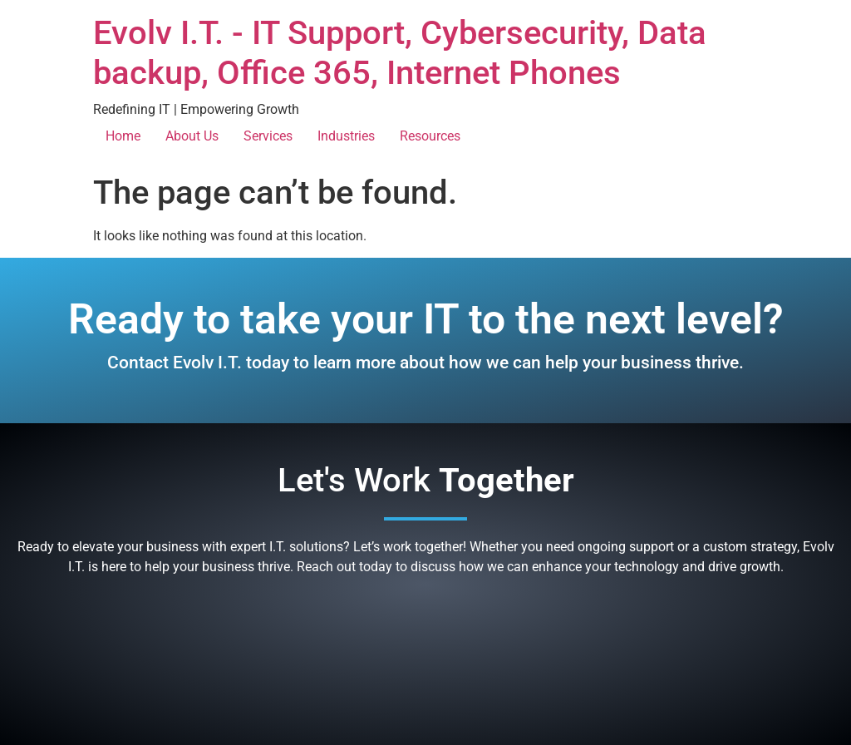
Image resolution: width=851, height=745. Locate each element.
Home (123, 136)
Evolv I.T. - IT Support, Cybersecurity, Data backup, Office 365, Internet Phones (399, 52)
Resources (430, 136)
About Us (192, 136)
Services (268, 136)
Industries (346, 136)
